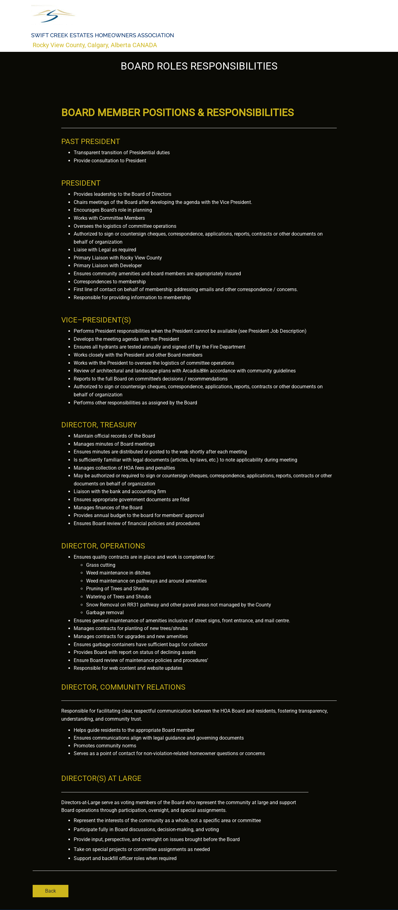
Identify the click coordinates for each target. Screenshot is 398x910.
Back (50, 891)
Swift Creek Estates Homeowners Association (102, 35)
